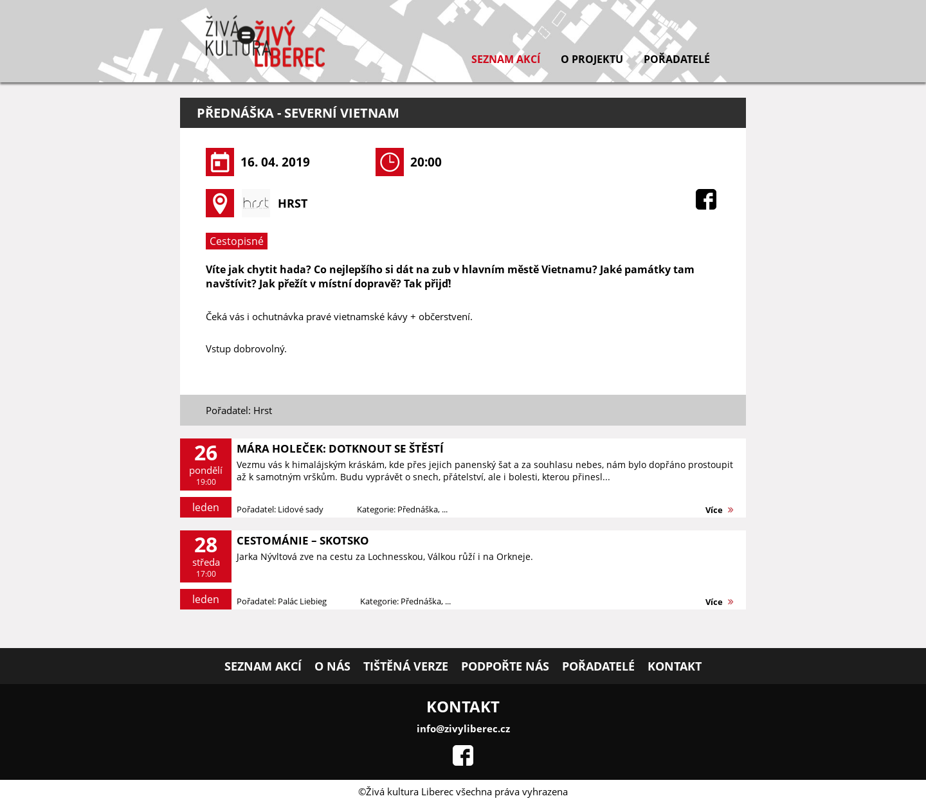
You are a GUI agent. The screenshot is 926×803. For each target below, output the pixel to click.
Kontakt (675, 666)
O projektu (592, 59)
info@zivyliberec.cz (463, 728)
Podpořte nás (505, 666)
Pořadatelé (677, 59)
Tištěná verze (405, 666)
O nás (332, 666)
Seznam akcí (505, 59)
